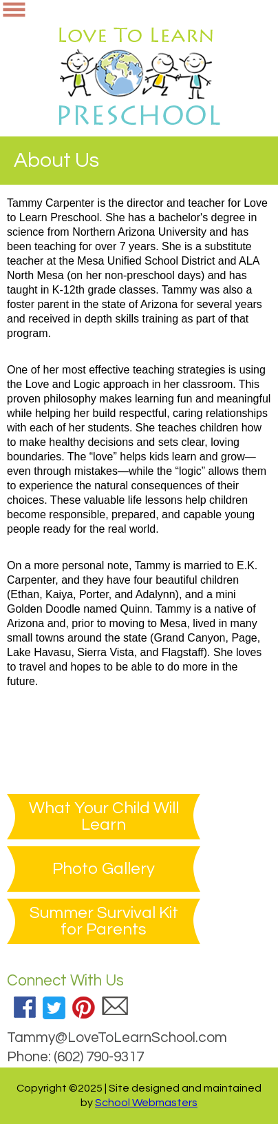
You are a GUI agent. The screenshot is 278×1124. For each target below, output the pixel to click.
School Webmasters (146, 1102)
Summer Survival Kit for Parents (104, 921)
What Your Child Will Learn (104, 816)
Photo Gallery (103, 869)
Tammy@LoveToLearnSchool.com (117, 1037)
